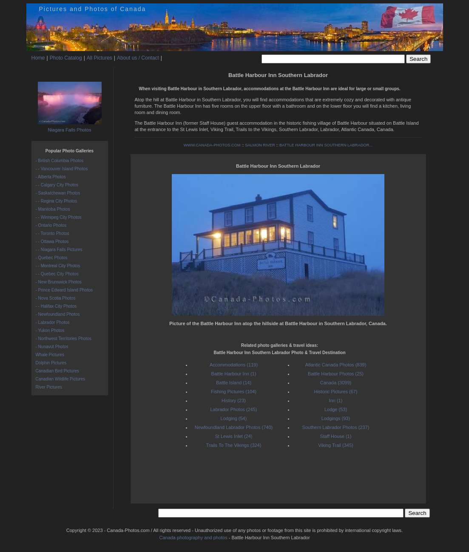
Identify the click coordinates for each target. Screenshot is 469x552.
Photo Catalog (66, 58)
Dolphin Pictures (51, 362)
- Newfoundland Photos (58, 314)
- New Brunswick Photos (59, 282)
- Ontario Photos (51, 225)
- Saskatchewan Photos (58, 193)
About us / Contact (138, 58)
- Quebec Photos (52, 257)
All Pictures (99, 58)
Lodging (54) (234, 418)
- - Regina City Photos (56, 201)
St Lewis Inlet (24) (233, 436)
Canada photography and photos (193, 537)
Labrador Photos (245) (233, 409)
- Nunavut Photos (52, 346)
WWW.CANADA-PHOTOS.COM (212, 145)
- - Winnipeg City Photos (59, 217)
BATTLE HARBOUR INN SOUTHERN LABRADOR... (325, 145)
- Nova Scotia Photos (56, 298)
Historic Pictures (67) (335, 391)
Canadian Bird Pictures (57, 371)
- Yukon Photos (50, 330)
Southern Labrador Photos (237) (336, 427)
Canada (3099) (335, 382)
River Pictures (49, 387)
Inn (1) (336, 400)
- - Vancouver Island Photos (62, 168)
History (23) (234, 400)
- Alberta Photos (51, 176)
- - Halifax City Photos (56, 306)
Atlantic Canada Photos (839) (336, 364)
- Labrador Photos (53, 322)
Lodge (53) (335, 409)
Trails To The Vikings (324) (234, 445)
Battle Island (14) (233, 382)
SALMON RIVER (260, 145)
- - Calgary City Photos (57, 185)
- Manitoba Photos (53, 209)
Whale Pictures (50, 354)
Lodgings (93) (335, 418)
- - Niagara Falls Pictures (59, 249)
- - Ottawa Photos (52, 241)
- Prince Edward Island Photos (64, 290)
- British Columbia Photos (60, 160)
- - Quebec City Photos (57, 274)
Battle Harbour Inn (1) (233, 373)
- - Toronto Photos (52, 233)
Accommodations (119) (234, 364)
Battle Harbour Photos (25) (336, 373)
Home (38, 58)
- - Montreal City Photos (58, 265)
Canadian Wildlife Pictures (60, 379)
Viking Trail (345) (335, 445)
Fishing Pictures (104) (233, 391)
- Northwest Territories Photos (64, 338)
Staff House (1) (336, 436)
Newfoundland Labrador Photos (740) (234, 427)
